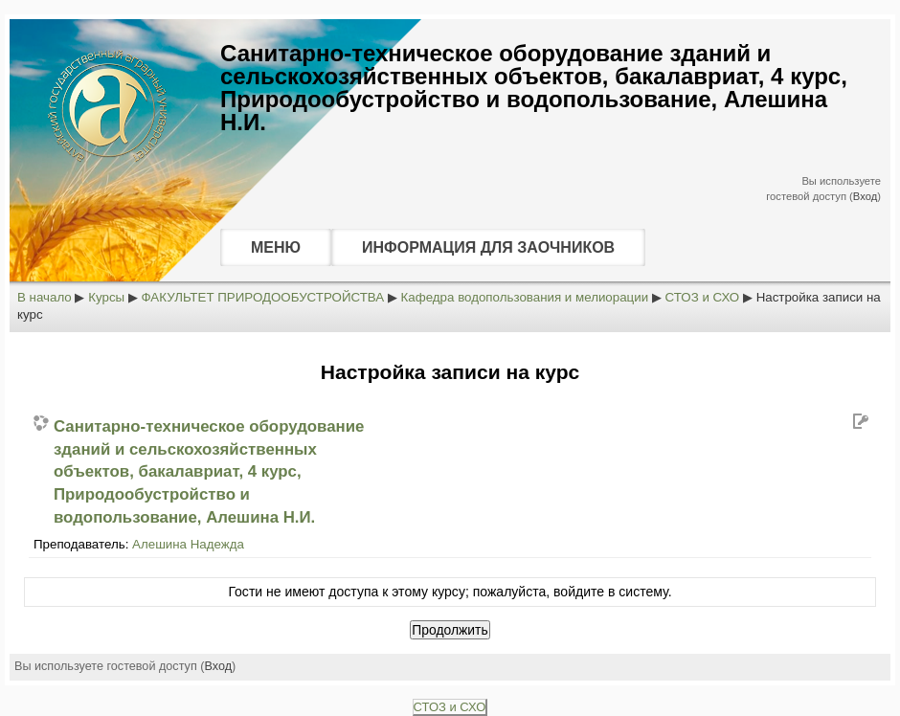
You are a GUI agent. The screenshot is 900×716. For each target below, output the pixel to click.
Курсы (106, 297)
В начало (44, 297)
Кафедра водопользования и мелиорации (525, 297)
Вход (865, 196)
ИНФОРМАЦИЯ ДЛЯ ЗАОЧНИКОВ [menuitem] (488, 247)
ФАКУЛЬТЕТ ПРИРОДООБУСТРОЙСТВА (263, 297)
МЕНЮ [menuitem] (276, 247)
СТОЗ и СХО (702, 297)
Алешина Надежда (188, 544)
